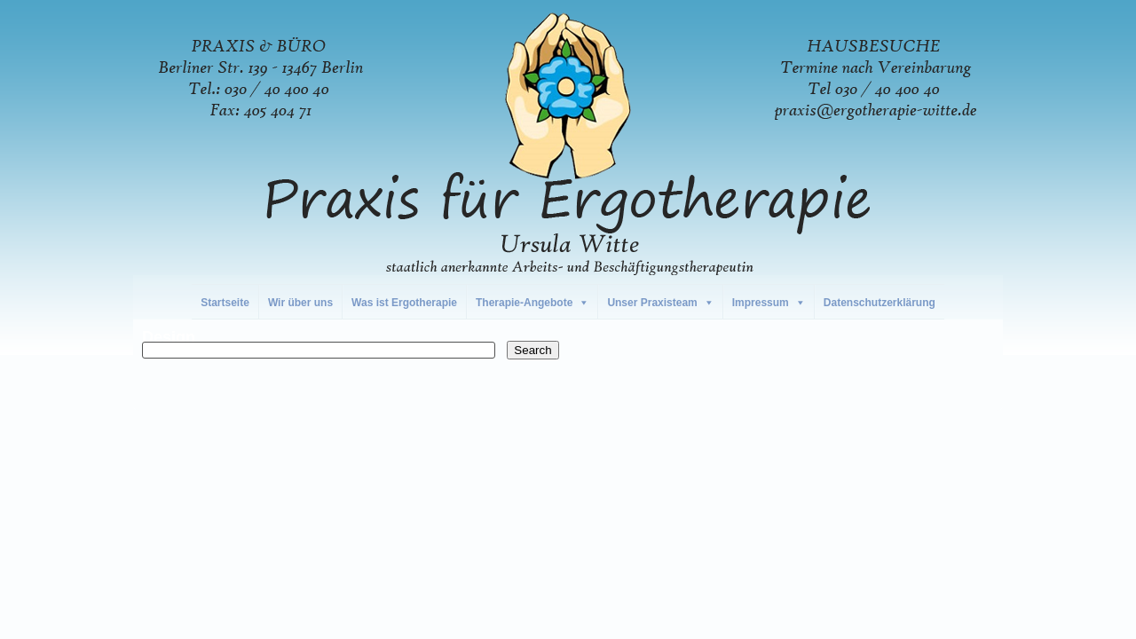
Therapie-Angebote (524, 302)
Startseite (225, 302)
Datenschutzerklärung (879, 302)
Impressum (760, 302)
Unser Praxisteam (652, 302)
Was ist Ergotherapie (404, 302)
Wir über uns (300, 302)
